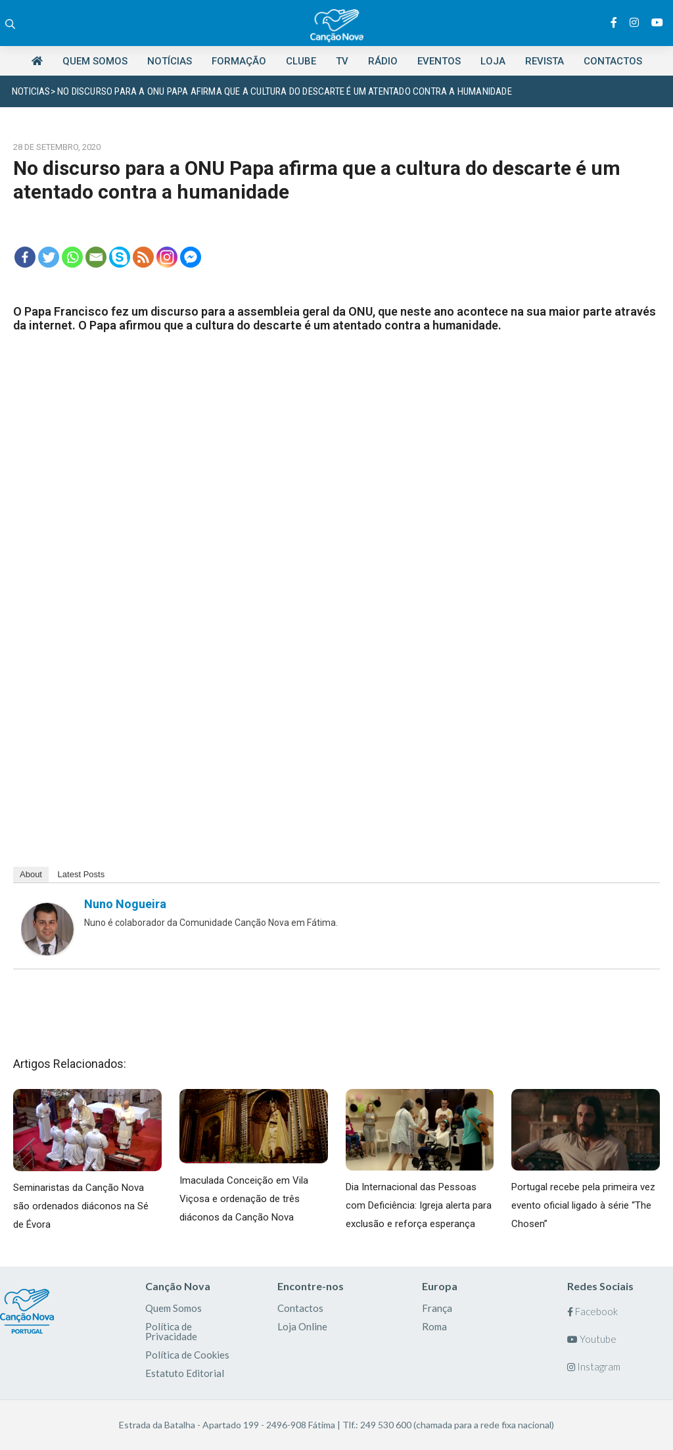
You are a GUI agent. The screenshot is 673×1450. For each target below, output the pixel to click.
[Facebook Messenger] (190, 257)
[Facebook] (24, 257)
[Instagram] (166, 257)
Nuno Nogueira (125, 904)
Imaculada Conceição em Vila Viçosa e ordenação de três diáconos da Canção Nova (243, 1198)
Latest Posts (81, 874)
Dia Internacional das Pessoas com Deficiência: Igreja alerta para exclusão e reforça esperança (419, 1205)
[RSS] (143, 257)
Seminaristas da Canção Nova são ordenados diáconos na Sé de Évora (81, 1206)
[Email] (95, 257)
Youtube (591, 1339)
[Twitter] (48, 257)
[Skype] (119, 257)
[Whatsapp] (72, 257)
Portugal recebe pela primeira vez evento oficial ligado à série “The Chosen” (583, 1205)
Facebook (592, 1311)
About (31, 874)
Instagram (593, 1366)
